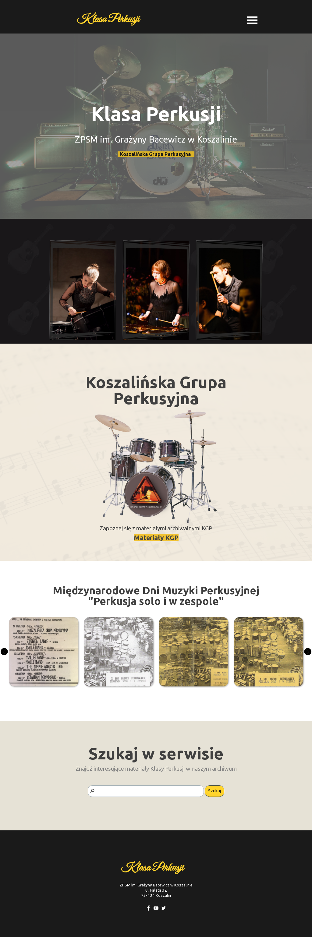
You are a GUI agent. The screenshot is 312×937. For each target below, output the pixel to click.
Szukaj (214, 790)
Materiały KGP (156, 537)
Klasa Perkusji (108, 19)
